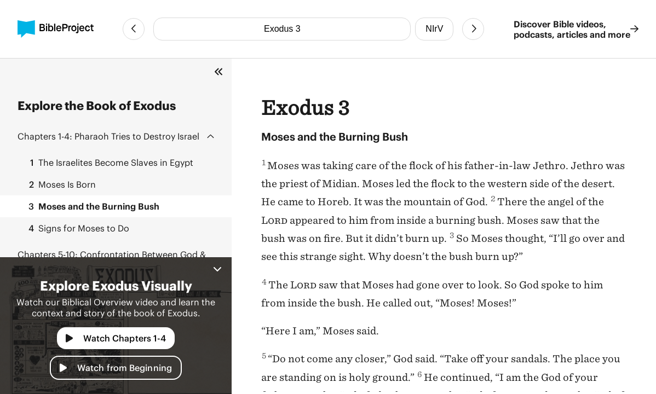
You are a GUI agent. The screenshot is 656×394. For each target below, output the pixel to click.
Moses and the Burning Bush (90, 206)
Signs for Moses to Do (75, 228)
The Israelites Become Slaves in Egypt (107, 162)
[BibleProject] (56, 29)
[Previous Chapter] (134, 29)
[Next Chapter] (473, 29)
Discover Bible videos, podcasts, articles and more (576, 29)
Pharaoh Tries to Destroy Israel (108, 136)
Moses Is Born (59, 184)
